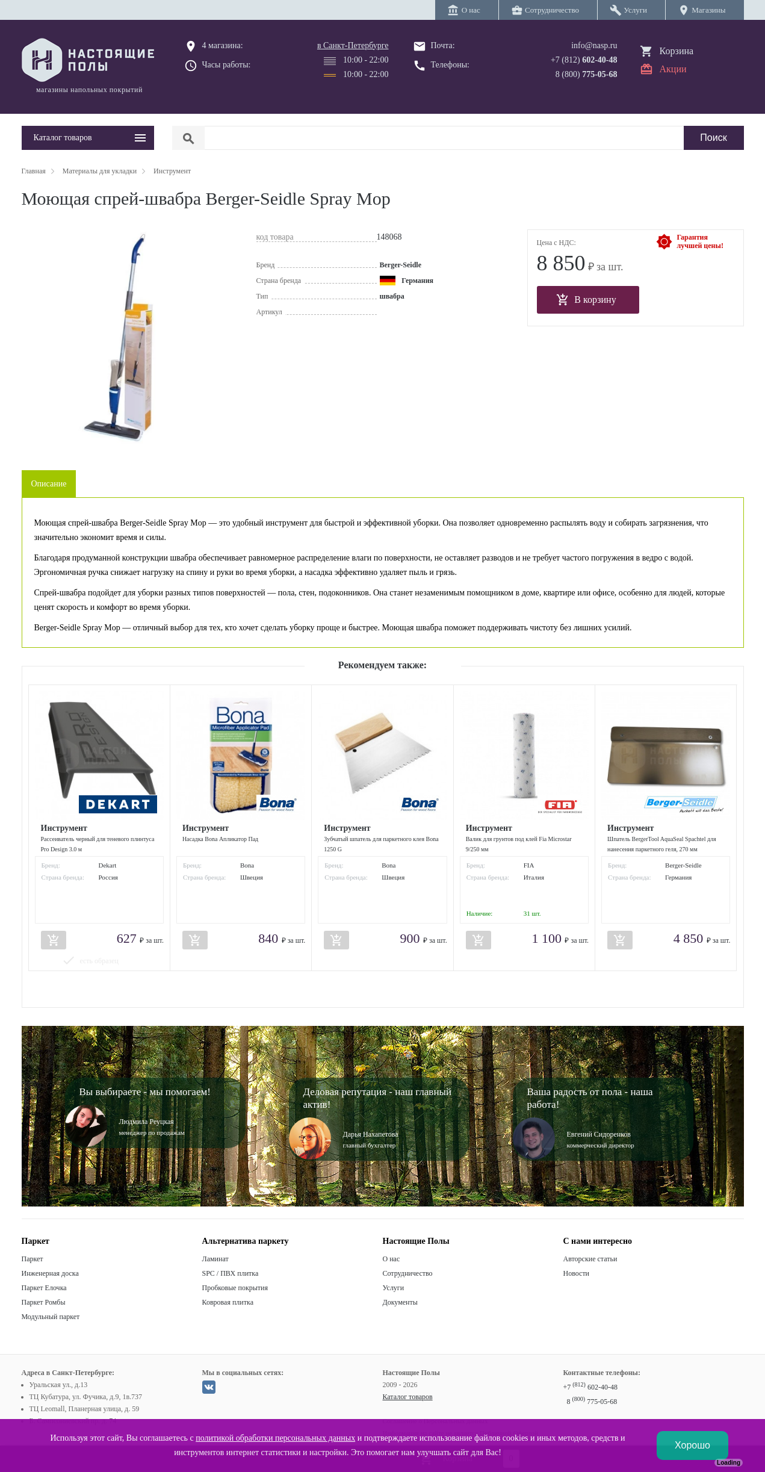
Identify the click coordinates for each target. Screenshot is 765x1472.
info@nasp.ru (594, 45)
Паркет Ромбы (44, 1302)
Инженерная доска (50, 1273)
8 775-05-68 (592, 1401)
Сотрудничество (408, 1273)
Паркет (32, 1259)
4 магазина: (222, 45)
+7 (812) (584, 59)
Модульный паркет (51, 1316)
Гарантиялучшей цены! (700, 241)
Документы (400, 1302)
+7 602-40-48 (590, 1387)
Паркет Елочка (44, 1288)
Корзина (677, 51)
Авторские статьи (590, 1259)
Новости (576, 1273)
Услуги (393, 1288)
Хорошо (692, 1445)
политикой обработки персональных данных (275, 1437)
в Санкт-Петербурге (353, 45)
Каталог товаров (408, 1397)
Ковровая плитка (227, 1302)
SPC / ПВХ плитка (230, 1273)
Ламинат (215, 1259)
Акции (673, 69)
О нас (391, 1259)
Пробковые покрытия (235, 1288)
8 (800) (587, 74)
